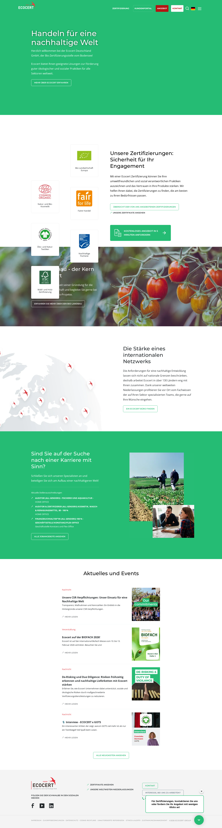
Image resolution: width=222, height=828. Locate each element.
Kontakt (150, 785)
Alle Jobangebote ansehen (49, 536)
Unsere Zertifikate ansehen (129, 213)
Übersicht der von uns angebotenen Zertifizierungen (144, 207)
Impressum (36, 820)
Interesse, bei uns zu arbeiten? (163, 792)
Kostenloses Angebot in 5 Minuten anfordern (141, 233)
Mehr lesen (71, 617)
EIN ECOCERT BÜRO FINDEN (140, 409)
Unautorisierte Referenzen (111, 820)
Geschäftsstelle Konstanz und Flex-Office (67, 522)
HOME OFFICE (67, 499)
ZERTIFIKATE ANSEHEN (102, 784)
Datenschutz (72, 820)
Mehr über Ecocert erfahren (51, 82)
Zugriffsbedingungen (53, 820)
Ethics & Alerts (133, 820)
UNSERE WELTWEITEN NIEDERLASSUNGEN (111, 789)
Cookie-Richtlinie (88, 820)
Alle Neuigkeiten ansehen (111, 755)
